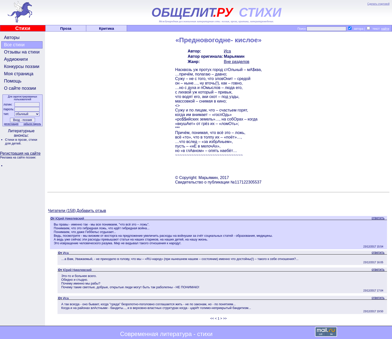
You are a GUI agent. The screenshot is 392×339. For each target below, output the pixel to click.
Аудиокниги (16, 59)
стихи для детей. (21, 141)
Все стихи (14, 44)
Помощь (13, 81)
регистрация (11, 123)
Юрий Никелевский (70, 218)
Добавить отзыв (91, 210)
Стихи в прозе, (16, 140)
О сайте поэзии (20, 88)
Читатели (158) (62, 210)
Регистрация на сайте (20, 153)
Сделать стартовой (378, 3)
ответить (378, 218)
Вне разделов (236, 62)
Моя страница (19, 73)
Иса (227, 51)
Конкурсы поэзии (21, 66)
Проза (66, 28)
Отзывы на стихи (22, 52)
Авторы (12, 37)
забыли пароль (32, 123)
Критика (106, 28)
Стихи (22, 28)
